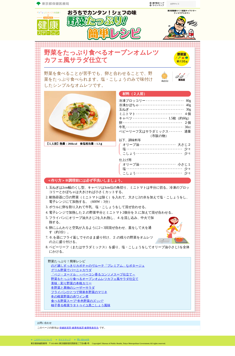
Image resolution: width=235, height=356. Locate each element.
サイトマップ (65, 350)
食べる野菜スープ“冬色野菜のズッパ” (77, 301)
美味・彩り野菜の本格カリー (71, 283)
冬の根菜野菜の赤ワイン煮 (69, 296)
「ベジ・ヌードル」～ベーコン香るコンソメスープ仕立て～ (93, 274)
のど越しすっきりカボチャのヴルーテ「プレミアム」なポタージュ (98, 265)
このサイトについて (43, 350)
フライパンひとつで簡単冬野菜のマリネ (79, 292)
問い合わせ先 (83, 350)
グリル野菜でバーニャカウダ (71, 270)
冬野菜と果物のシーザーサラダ (73, 287)
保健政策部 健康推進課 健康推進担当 (79, 327)
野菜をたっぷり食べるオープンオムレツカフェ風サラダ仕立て (94, 279)
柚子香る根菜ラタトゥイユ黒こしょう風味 (80, 305)
